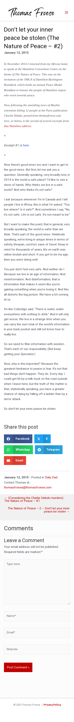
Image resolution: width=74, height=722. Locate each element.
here (6, 121)
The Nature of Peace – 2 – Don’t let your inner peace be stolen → (39, 510)
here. (26, 145)
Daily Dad (51, 477)
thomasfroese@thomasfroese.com (28, 487)
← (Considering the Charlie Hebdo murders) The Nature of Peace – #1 (33, 500)
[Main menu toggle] (66, 12)
